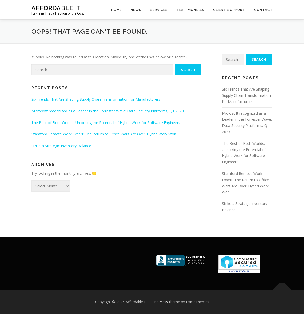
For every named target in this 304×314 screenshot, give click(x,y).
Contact (263, 10)
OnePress (160, 301)
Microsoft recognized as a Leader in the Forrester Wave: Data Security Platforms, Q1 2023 (107, 110)
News (136, 10)
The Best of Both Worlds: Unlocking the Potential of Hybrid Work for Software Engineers (105, 122)
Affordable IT (56, 7)
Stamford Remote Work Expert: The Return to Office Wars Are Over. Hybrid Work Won (103, 134)
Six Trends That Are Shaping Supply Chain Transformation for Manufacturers (95, 99)
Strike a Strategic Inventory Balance (61, 145)
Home (116, 10)
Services (159, 10)
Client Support (229, 10)
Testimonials (190, 10)
